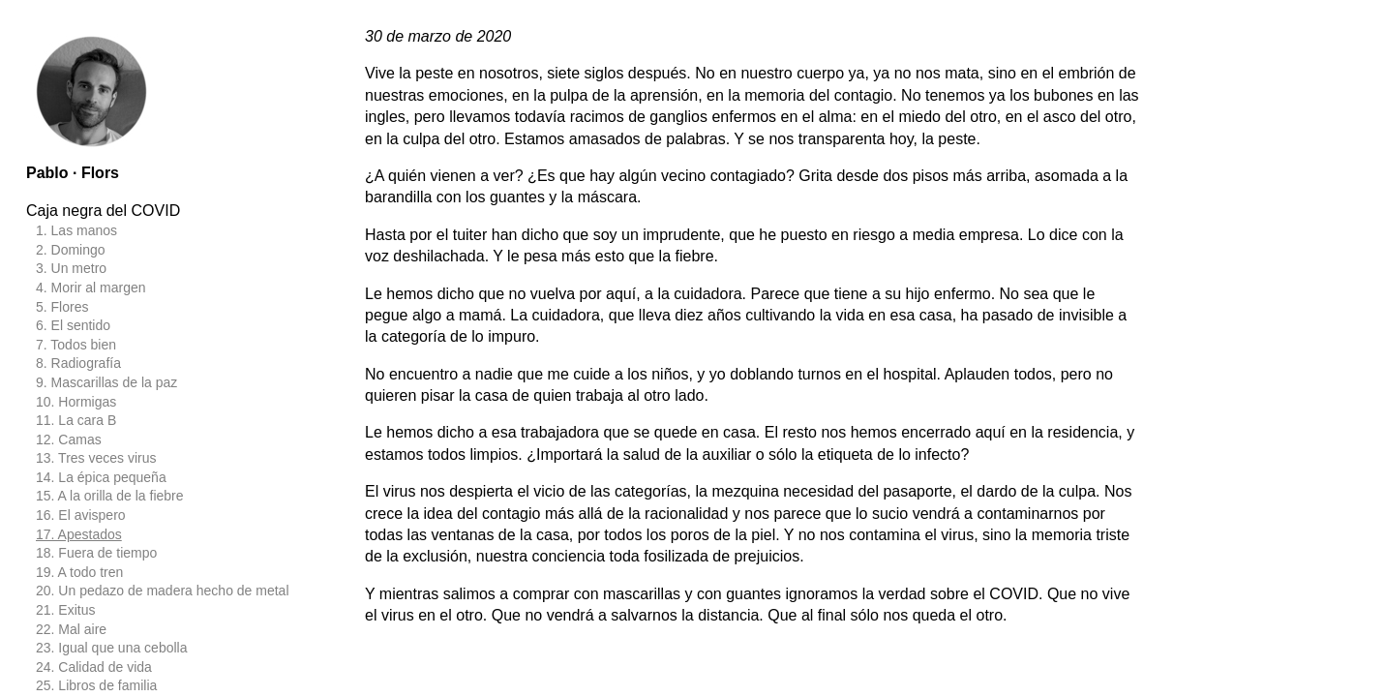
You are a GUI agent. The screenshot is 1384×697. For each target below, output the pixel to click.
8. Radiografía (78, 363)
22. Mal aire (71, 629)
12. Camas (69, 439)
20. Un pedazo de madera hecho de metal (162, 590)
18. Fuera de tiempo (96, 553)
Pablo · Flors (72, 173)
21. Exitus (65, 610)
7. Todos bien (76, 344)
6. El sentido (73, 325)
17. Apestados (79, 534)
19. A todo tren (79, 572)
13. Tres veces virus (96, 458)
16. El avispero (81, 515)
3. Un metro (71, 268)
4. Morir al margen (91, 287)
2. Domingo (70, 250)
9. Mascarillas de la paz (106, 382)
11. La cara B (76, 420)
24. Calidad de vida (94, 667)
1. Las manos (76, 230)
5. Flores (62, 307)
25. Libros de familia (96, 685)
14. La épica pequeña (101, 477)
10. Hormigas (76, 401)
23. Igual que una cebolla (111, 647)
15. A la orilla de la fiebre (110, 495)
